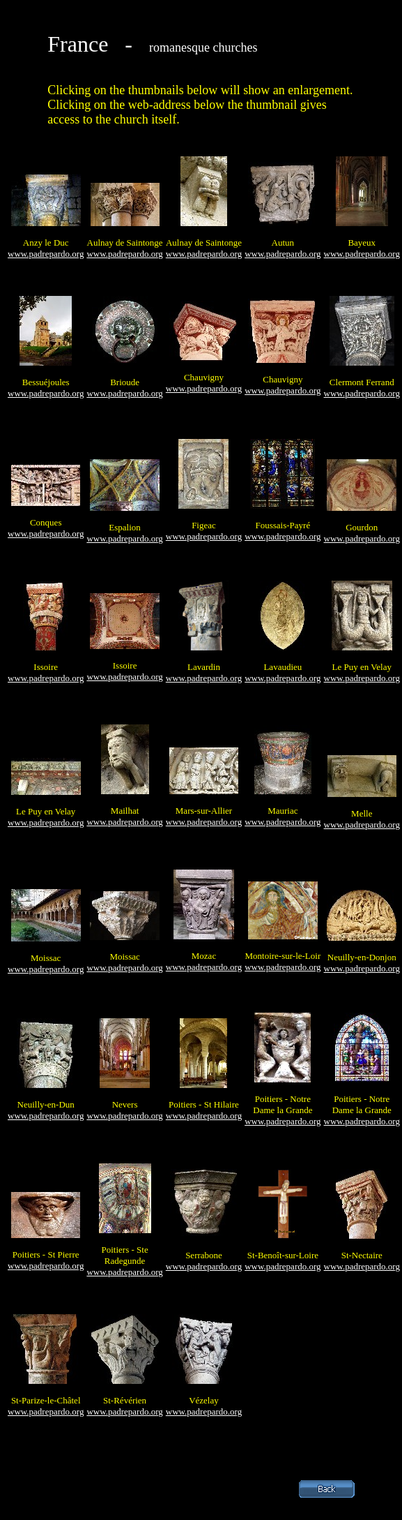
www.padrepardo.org (46, 253)
